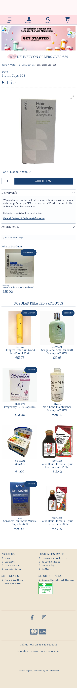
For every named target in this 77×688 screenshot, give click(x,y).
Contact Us (8, 562)
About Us (7, 558)
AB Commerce (52, 671)
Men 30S (20, 464)
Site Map (44, 569)
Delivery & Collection (50, 562)
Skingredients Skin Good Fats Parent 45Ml (20, 352)
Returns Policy (46, 565)
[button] (72, 97)
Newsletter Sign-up (12, 569)
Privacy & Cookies (11, 584)
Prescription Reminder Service (53, 558)
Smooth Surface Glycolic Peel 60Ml (18, 287)
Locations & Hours (12, 565)
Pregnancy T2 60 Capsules (20, 406)
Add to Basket (44, 181)
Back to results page (14, 238)
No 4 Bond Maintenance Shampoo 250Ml (57, 408)
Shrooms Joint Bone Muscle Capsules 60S (20, 523)
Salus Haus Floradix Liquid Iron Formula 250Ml (57, 466)
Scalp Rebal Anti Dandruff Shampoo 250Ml (57, 352)
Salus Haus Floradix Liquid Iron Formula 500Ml (57, 523)
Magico (28, 671)
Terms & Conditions (12, 580)
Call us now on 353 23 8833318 (38, 644)
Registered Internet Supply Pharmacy (56, 580)
